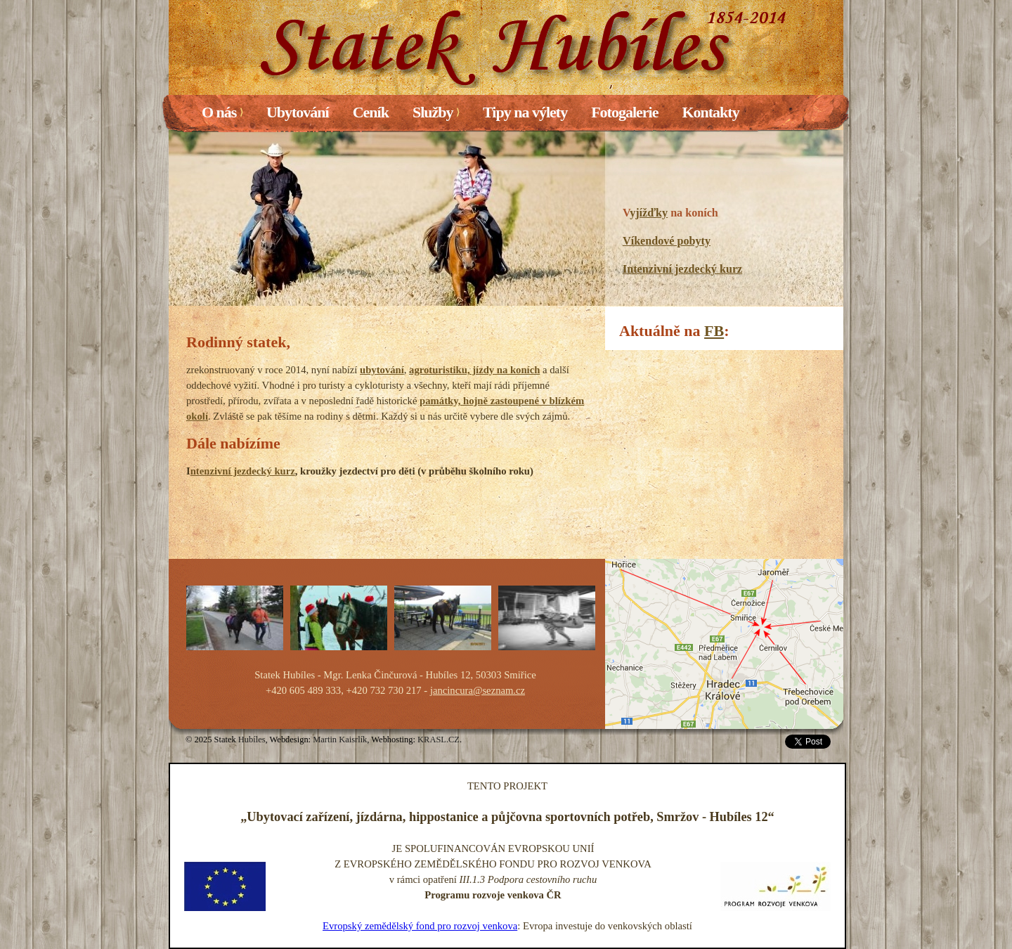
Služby (436, 112)
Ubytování (297, 112)
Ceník (371, 112)
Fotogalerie (624, 112)
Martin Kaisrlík (340, 739)
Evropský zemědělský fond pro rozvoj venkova (420, 925)
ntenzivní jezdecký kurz (242, 471)
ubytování (382, 369)
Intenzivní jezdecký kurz (682, 269)
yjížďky (649, 213)
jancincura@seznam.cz (477, 690)
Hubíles (252, 739)
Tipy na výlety (525, 112)
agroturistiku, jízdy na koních (474, 369)
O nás (222, 112)
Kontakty (710, 112)
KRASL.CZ (438, 739)
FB (714, 331)
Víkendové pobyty (667, 241)
